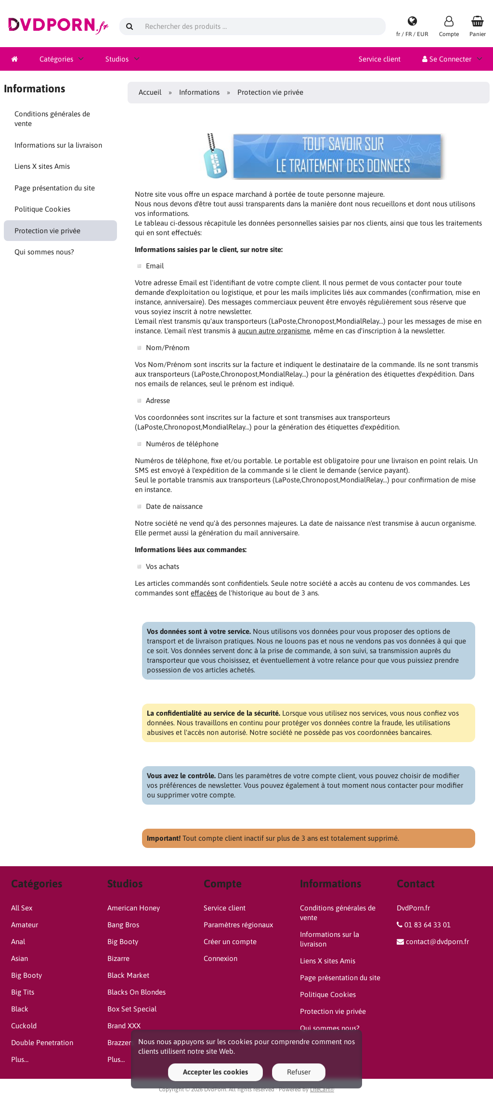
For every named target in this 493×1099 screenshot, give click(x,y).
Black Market (128, 975)
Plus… (19, 1059)
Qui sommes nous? (44, 252)
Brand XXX (124, 1026)
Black (19, 1009)
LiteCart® (322, 1089)
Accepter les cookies (215, 1072)
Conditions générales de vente (52, 118)
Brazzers (120, 1042)
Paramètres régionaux (238, 925)
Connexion (220, 958)
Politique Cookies (42, 209)
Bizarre (118, 958)
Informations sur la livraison (58, 145)
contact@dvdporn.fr (437, 941)
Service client (380, 59)
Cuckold (24, 1026)
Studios (117, 59)
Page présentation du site (54, 188)
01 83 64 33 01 (427, 925)
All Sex (21, 908)
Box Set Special (131, 1009)
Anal (18, 941)
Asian (19, 958)
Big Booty (26, 975)
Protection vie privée (47, 231)
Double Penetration (42, 1042)
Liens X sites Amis (42, 166)
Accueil (150, 92)
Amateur (24, 925)
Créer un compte (230, 941)
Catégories (56, 59)
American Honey (133, 908)
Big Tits (22, 992)
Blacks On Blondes (136, 992)
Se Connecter (446, 59)
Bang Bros (123, 925)
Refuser (299, 1072)
